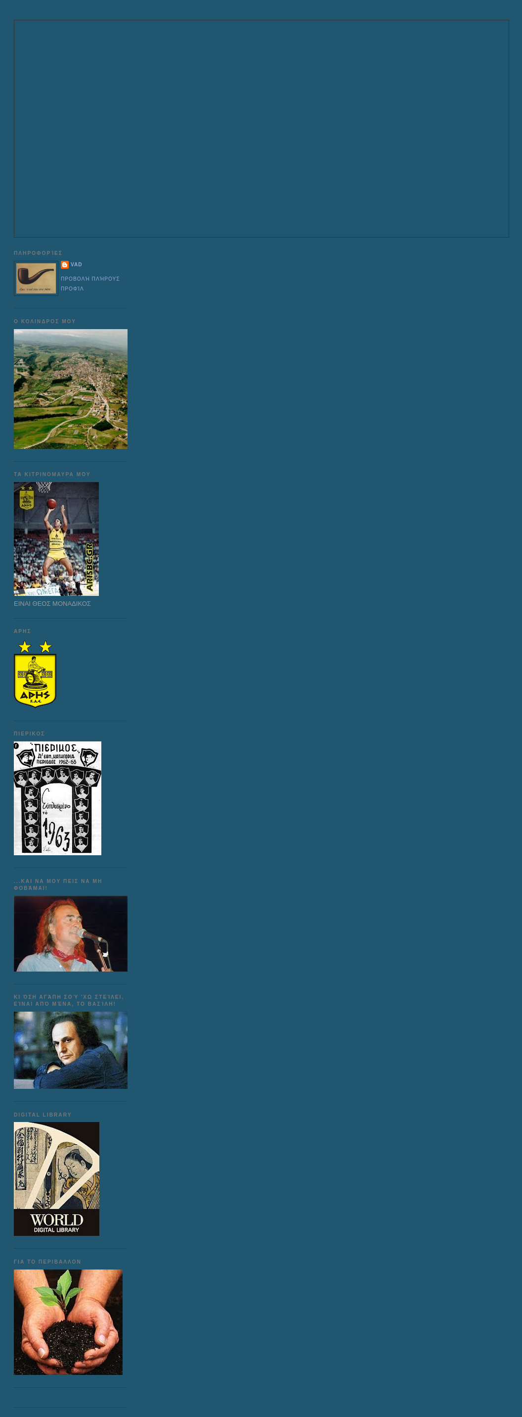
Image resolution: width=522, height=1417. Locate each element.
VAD (77, 264)
